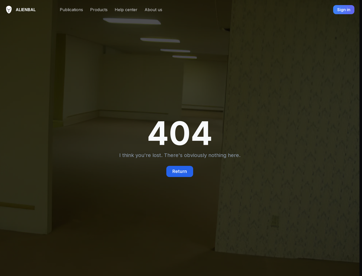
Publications (71, 9)
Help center (126, 9)
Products (99, 9)
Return (179, 171)
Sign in (343, 9)
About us (153, 9)
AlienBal (16, 9)
